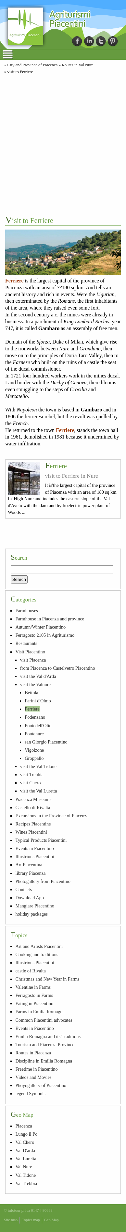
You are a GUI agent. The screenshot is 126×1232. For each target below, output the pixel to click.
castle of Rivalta (30, 970)
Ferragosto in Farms (34, 995)
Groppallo (34, 758)
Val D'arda (25, 1150)
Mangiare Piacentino (34, 905)
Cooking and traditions (36, 954)
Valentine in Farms (33, 987)
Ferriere (56, 466)
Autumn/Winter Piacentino (40, 627)
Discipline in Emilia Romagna (43, 1061)
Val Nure (23, 1166)
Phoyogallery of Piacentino (40, 1085)
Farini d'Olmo (38, 700)
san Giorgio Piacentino (46, 741)
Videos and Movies (33, 1077)
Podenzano (35, 717)
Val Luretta (25, 1158)
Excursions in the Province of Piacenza (51, 815)
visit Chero (30, 782)
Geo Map (51, 1220)
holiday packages (31, 914)
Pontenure (34, 733)
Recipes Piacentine (33, 823)
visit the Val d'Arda (38, 676)
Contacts (23, 889)
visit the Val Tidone (38, 766)
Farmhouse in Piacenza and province (49, 618)
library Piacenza (30, 873)
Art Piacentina (28, 864)
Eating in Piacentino (34, 1003)
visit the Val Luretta (38, 790)
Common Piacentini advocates (43, 1020)
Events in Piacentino (34, 848)
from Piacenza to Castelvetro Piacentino (57, 668)
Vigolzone (34, 750)
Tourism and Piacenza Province (44, 1044)
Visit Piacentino (30, 651)
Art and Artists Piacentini (39, 946)
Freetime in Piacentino (36, 1069)
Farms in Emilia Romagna (39, 1011)
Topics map (31, 1220)
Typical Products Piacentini (41, 840)
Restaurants (26, 643)
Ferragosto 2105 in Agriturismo (44, 635)
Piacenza (23, 1125)
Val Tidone (25, 1175)
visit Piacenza (33, 660)
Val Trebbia (26, 1183)
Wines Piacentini (31, 832)
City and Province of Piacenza (32, 65)
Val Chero (24, 1142)
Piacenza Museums (33, 799)
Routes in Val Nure (78, 65)
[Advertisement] (63, 144)
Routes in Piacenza (33, 1052)
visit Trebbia (32, 774)
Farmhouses (26, 610)
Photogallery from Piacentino (42, 881)
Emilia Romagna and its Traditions (48, 1036)
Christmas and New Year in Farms (47, 979)
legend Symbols (30, 1093)
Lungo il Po (26, 1134)
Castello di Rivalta (32, 807)
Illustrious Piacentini (34, 856)
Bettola (31, 692)
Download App (29, 897)
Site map (11, 1220)
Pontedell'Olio (38, 725)
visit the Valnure (35, 684)
